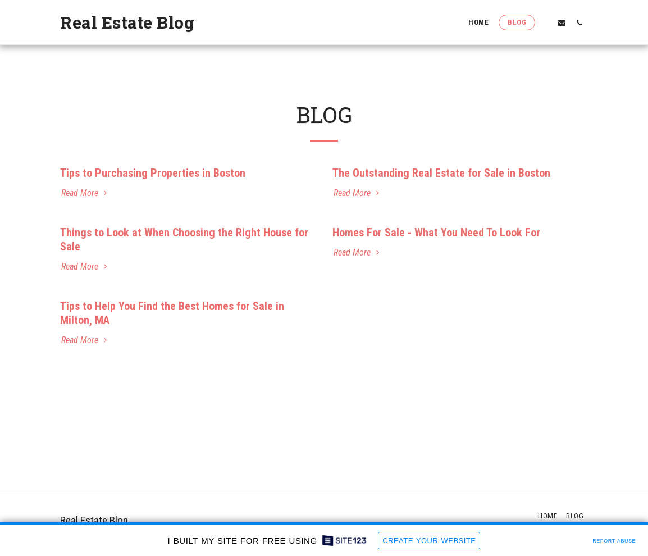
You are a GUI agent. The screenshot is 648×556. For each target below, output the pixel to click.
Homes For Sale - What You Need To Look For (436, 232)
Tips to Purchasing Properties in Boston (152, 173)
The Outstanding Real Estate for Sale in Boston (441, 173)
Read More (85, 193)
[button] (544, 22)
